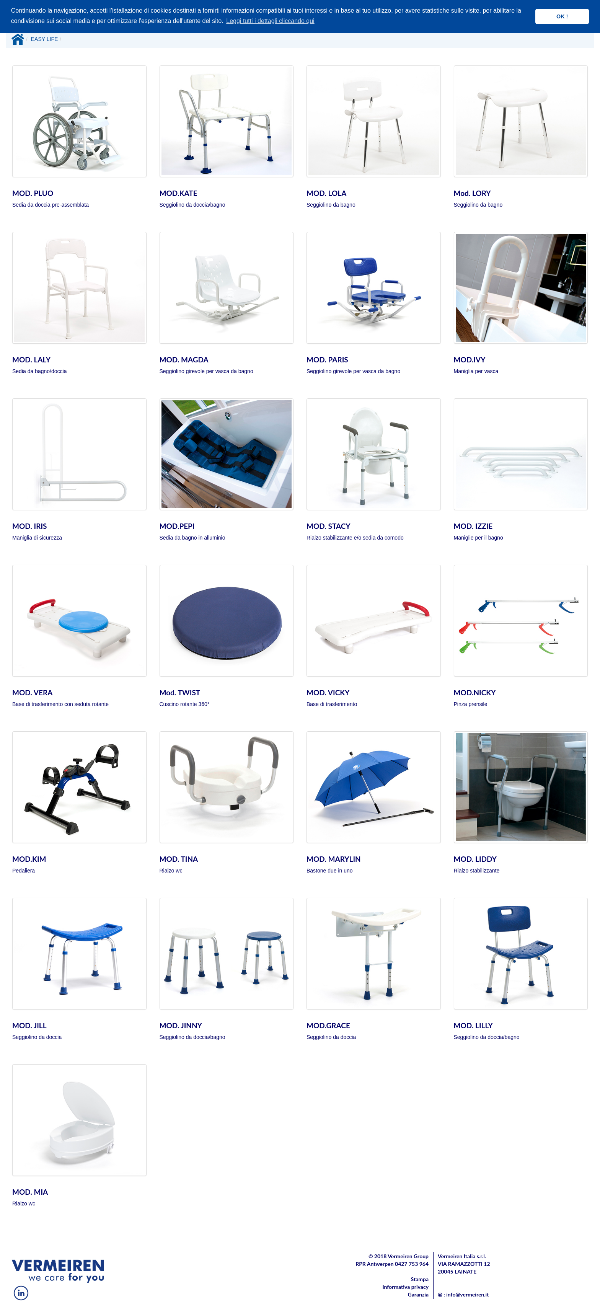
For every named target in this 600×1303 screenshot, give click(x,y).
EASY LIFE (44, 39)
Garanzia (418, 1294)
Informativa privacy (405, 1286)
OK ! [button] (562, 16)
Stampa (420, 1279)
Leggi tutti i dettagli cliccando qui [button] (270, 21)
